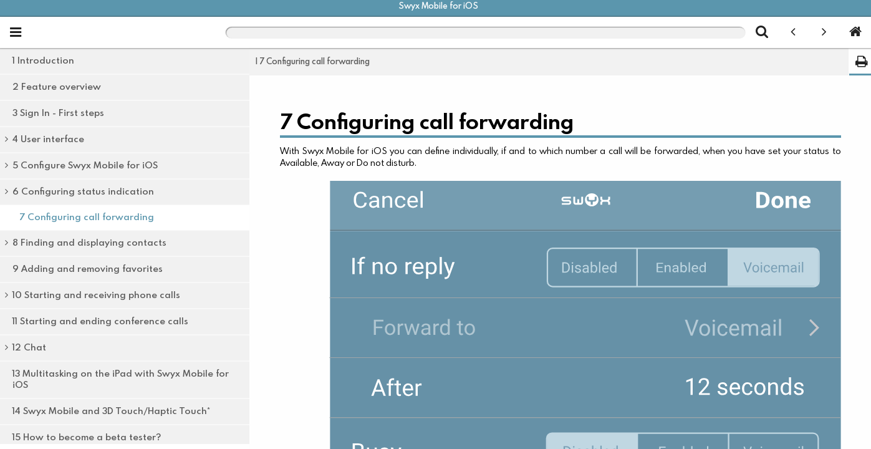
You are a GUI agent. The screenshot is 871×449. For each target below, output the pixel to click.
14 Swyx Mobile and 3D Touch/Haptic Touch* (111, 411)
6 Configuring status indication (83, 191)
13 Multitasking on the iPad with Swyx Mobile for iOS (120, 379)
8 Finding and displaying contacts (89, 243)
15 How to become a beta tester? (86, 437)
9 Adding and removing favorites (87, 269)
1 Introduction (43, 61)
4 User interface (48, 139)
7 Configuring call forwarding (86, 217)
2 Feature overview (56, 87)
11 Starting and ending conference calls (100, 321)
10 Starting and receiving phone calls (96, 295)
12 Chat (29, 347)
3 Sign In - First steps (58, 113)
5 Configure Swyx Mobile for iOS (85, 165)
